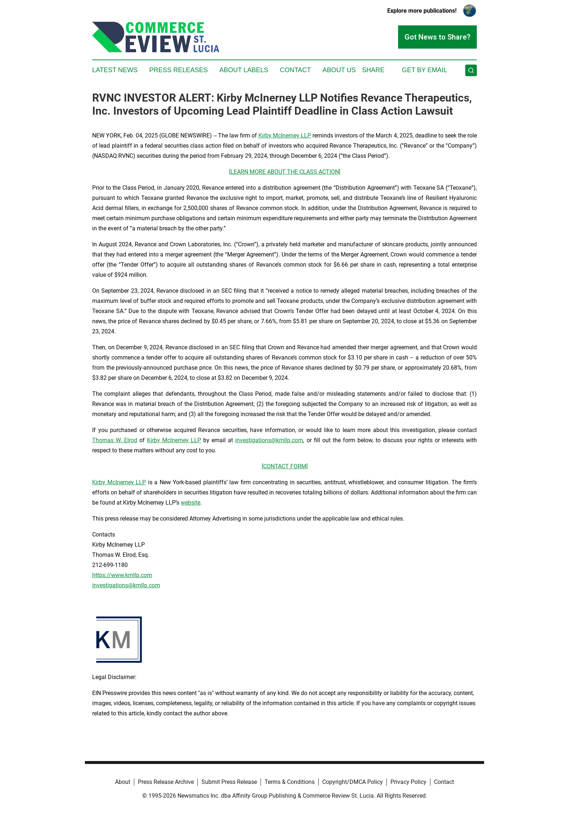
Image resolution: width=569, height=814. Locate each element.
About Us (339, 70)
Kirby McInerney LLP (284, 135)
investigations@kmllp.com (269, 440)
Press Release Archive (166, 781)
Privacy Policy (408, 781)
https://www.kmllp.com (122, 575)
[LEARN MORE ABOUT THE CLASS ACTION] (284, 171)
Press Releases (178, 70)
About (122, 781)
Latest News (115, 70)
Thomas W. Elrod (114, 440)
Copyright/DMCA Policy (352, 781)
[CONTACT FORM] (285, 466)
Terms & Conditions (290, 781)
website (190, 502)
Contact (295, 70)
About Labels (243, 70)
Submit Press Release (229, 781)
